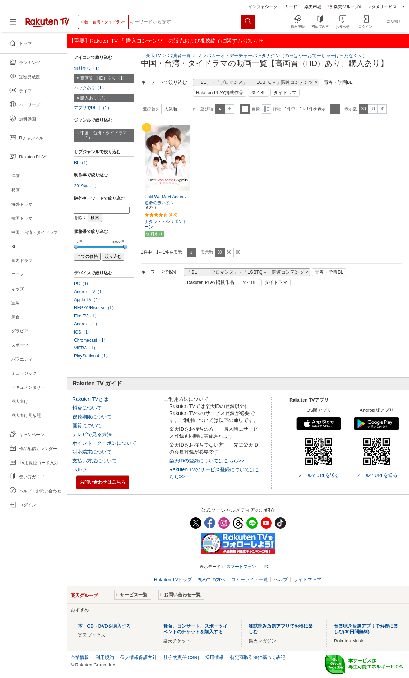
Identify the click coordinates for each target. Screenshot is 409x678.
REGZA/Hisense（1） (95, 307)
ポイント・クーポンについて (104, 443)
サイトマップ (307, 579)
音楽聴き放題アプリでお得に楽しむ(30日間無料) (366, 628)
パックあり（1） (90, 88)
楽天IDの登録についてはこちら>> (206, 461)
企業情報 (80, 657)
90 (381, 108)
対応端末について (92, 452)
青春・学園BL (338, 82)
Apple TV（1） (88, 299)
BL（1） (82, 162)
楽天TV (153, 55)
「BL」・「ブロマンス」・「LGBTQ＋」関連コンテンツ (254, 82)
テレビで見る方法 (92, 434)
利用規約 (105, 657)
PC (267, 566)
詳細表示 (266, 109)
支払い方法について (94, 461)
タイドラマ (285, 92)
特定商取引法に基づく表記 (257, 657)
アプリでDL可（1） (92, 107)
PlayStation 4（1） (92, 356)
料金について (87, 408)
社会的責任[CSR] (181, 657)
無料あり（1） (88, 68)
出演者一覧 (179, 55)
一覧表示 (245, 109)
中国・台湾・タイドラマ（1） (103, 135)
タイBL (258, 92)
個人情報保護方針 (138, 657)
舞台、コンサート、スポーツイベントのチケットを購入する (195, 628)
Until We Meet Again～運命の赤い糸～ (166, 199)
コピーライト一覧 (249, 579)
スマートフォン (241, 566)
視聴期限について (92, 416)
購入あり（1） (94, 97)
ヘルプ (79, 469)
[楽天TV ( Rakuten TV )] (47, 22)
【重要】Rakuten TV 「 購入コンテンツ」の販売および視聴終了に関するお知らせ (166, 41)
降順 (229, 109)
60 (372, 108)
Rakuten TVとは (90, 399)
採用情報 (214, 657)
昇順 (220, 109)
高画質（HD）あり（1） (103, 78)
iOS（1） (83, 332)
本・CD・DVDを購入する (104, 626)
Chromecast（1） (91, 340)
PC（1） (82, 283)
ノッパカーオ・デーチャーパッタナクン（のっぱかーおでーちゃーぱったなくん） (282, 55)
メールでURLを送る (318, 475)
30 (363, 108)
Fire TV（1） (86, 315)
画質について (87, 425)
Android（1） (86, 324)
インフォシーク (262, 7)
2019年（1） (86, 186)
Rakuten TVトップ (173, 579)
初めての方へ (211, 579)
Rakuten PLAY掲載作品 (219, 92)
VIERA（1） (86, 348)
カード (291, 7)
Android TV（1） (90, 291)
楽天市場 (312, 7)
